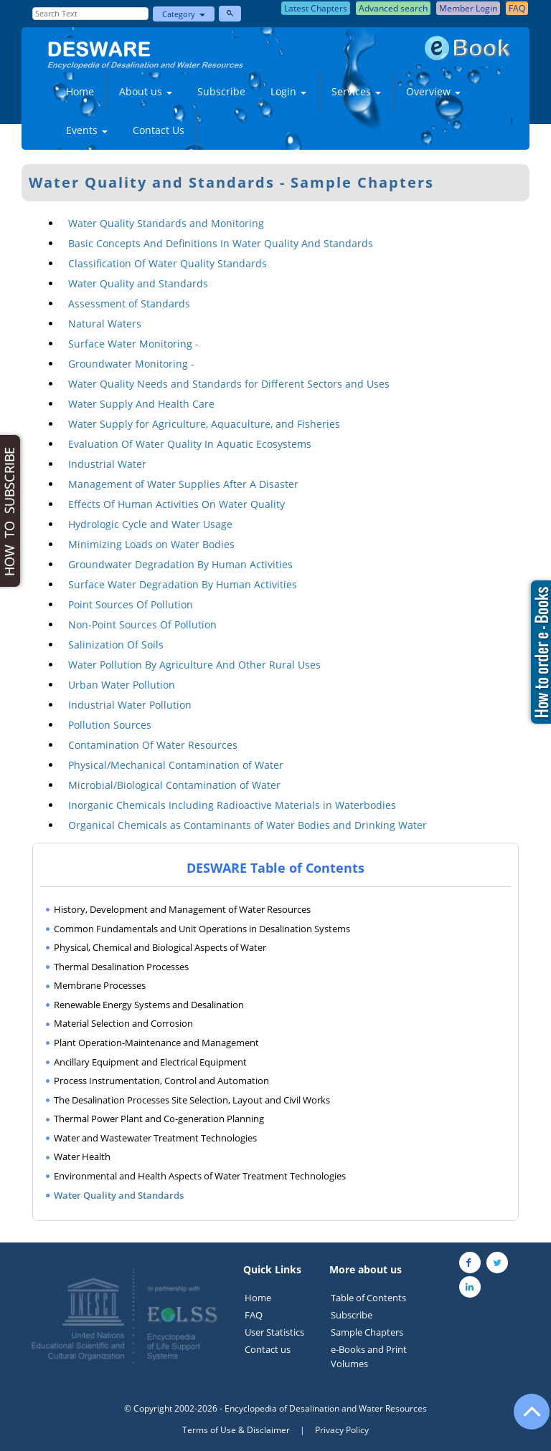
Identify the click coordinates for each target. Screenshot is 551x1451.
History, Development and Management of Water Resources (182, 909)
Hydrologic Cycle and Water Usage (150, 524)
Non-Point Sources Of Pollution (142, 624)
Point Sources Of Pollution (130, 604)
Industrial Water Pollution (130, 705)
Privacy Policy (342, 1430)
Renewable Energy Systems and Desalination (149, 1004)
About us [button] (145, 91)
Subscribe (221, 91)
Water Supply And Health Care (141, 404)
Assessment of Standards (129, 303)
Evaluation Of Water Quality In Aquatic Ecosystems (189, 444)
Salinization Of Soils (116, 644)
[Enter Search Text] (90, 13)
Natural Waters (104, 323)
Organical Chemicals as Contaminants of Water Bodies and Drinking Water (247, 825)
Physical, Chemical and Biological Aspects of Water (160, 947)
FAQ (254, 1314)
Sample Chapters (367, 1332)
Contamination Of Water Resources (152, 745)
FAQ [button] (517, 8)
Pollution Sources (109, 725)
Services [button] (356, 91)
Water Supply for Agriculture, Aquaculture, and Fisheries (204, 424)
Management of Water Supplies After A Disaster (183, 484)
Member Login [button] (468, 8)
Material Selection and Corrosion (123, 1023)
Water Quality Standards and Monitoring (166, 223)
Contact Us (158, 130)
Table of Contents (368, 1297)
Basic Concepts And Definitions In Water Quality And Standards (220, 243)
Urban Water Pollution (121, 684)
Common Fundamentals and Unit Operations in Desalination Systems (202, 928)
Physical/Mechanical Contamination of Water (175, 765)
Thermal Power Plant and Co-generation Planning (159, 1118)
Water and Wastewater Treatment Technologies (155, 1137)
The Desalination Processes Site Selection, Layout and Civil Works (192, 1099)
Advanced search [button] (393, 8)
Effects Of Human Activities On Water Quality (176, 504)
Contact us (268, 1349)
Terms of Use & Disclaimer (236, 1430)
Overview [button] (433, 91)
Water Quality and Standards (138, 283)
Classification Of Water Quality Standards (167, 263)
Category (183, 14)
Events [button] (87, 130)
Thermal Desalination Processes (121, 966)
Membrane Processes (100, 985)
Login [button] (288, 91)
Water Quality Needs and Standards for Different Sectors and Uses (229, 384)
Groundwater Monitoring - (131, 363)
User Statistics (274, 1332)
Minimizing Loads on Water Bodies (151, 544)
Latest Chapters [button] (315, 8)
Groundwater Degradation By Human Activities (180, 564)
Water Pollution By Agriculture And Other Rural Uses (194, 664)
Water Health (82, 1156)
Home (80, 91)
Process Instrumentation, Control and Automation (161, 1080)
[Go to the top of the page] (525, 1419)
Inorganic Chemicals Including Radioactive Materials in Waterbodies (232, 805)
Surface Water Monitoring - (133, 343)
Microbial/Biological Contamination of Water (174, 785)
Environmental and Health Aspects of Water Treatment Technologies (200, 1175)
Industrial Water (107, 464)
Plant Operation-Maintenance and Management (156, 1042)
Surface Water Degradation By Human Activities (182, 584)
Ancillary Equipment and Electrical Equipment (150, 1061)
